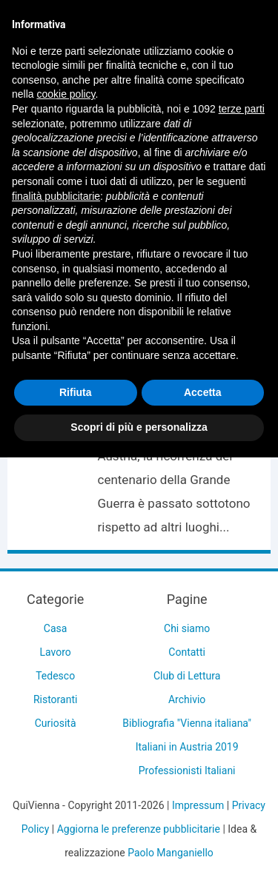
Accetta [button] (203, 392)
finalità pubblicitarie (56, 196)
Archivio (186, 699)
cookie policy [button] (65, 94)
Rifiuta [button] (75, 392)
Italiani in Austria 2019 (187, 747)
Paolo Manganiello (171, 853)
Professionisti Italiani (187, 770)
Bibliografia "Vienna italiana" (186, 723)
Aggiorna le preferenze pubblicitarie (138, 829)
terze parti (242, 109)
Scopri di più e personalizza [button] (138, 427)
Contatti (186, 652)
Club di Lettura (186, 676)
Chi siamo (187, 628)
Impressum (198, 805)
